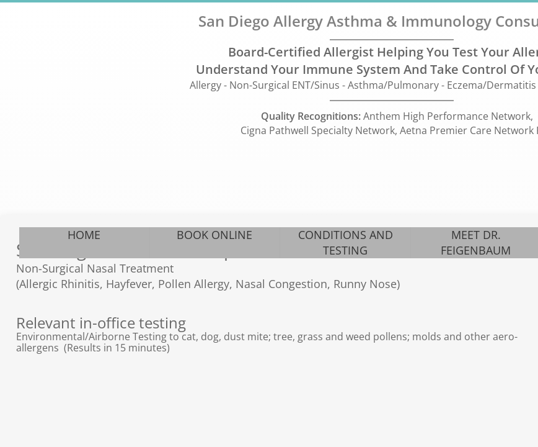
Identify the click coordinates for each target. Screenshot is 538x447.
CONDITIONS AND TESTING (345, 242)
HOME (84, 234)
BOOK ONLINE (214, 234)
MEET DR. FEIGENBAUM (476, 242)
